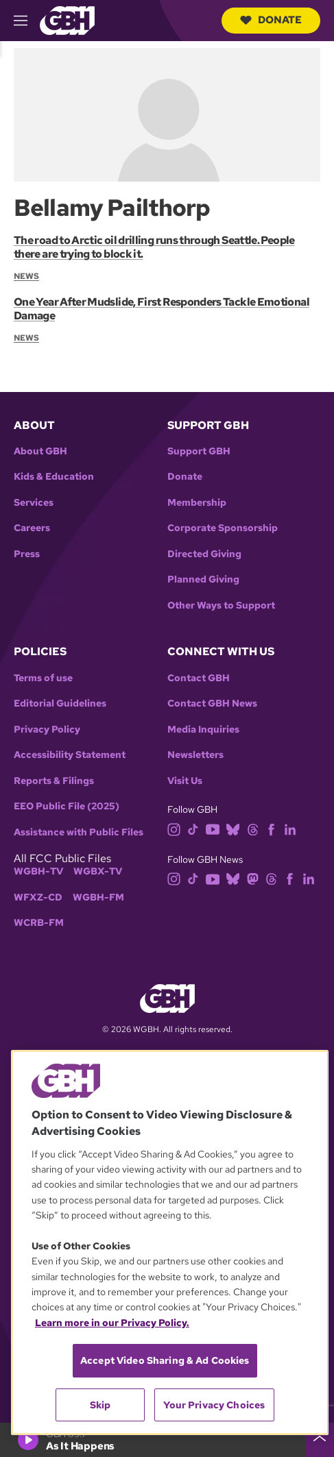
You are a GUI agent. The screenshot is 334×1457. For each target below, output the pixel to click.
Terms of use (43, 678)
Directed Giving (204, 554)
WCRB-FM (39, 923)
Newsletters (195, 755)
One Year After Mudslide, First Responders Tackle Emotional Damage (161, 309)
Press (27, 554)
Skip (100, 1405)
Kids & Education (54, 476)
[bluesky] (232, 828)
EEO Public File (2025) (66, 806)
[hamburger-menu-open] (27, 20)
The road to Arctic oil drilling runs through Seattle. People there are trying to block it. (154, 247)
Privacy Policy (47, 729)
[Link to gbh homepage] (67, 19)
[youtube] (212, 828)
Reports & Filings (54, 781)
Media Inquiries (203, 729)
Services (33, 503)
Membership (196, 503)
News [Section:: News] (26, 276)
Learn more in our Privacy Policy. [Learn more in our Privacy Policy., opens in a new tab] (112, 1323)
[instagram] (174, 828)
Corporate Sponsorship (222, 528)
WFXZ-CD (38, 897)
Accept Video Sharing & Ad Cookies (165, 1360)
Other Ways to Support (221, 605)
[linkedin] (290, 828)
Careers (32, 528)
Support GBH (198, 451)
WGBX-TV (97, 871)
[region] (170, 1242)
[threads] (253, 828)
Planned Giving (203, 579)
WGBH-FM (98, 897)
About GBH (40, 451)
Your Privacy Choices (214, 1405)
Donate (271, 20)
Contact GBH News (212, 703)
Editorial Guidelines (60, 703)
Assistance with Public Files (78, 832)
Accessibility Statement (70, 755)
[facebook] (271, 828)
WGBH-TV (38, 871)
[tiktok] (193, 828)
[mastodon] (253, 878)
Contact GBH (198, 678)
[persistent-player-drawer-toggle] (319, 1440)
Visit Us (184, 781)
